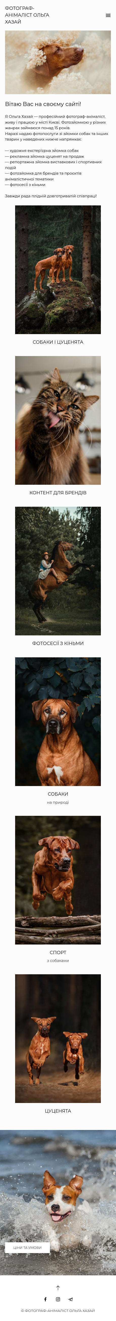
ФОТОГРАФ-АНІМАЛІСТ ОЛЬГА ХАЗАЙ (27, 15)
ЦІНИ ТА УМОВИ (27, 1248)
